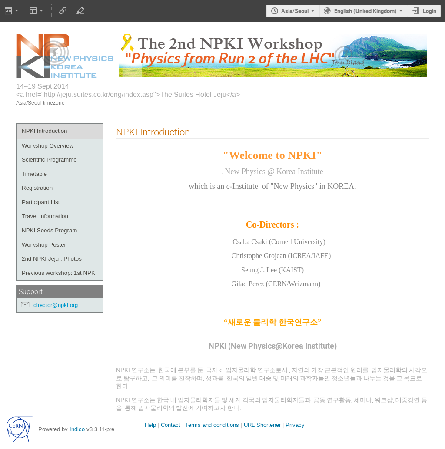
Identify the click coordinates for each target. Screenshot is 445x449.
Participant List (41, 202)
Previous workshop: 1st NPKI (59, 273)
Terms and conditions (212, 425)
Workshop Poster (44, 244)
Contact (170, 425)
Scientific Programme (49, 159)
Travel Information (45, 216)
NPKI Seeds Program (49, 230)
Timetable (34, 174)
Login (429, 11)
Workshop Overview (47, 145)
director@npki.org (55, 305)
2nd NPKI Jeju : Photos (52, 258)
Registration (37, 188)
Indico (77, 429)
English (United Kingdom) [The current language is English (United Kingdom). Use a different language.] (365, 11)
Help (150, 425)
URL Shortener (262, 425)
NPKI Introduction (44, 131)
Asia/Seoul (295, 11)
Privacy (295, 425)
